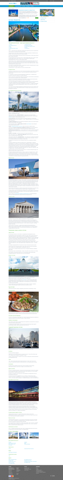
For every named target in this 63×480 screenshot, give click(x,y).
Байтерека (10, 116)
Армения (17, 471)
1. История (10, 44)
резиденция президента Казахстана (17, 126)
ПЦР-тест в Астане (11, 462)
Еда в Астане (11, 287)
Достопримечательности (28, 459)
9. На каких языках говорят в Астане (29, 46)
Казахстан (12, 8)
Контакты (37, 473)
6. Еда (9, 49)
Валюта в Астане (12, 417)
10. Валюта (25, 47)
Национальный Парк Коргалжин (29, 448)
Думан (25, 443)
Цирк (9, 455)
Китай (17, 474)
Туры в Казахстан (18, 6)
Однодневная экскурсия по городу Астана (27, 10)
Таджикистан (10, 473)
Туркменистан (11, 474)
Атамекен (25, 442)
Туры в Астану (43, 19)
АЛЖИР (10, 448)
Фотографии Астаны (27, 462)
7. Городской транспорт (27, 44)
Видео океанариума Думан (12, 459)
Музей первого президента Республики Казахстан (22, 193)
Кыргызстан (10, 472)
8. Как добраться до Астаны (28, 45)
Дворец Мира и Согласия (12, 443)
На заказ (32, 6)
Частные (23, 6)
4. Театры (10, 47)
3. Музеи (10, 46)
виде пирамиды (29, 123)
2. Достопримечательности (13, 45)
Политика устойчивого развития (40, 472)
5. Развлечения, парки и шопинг (13, 48)
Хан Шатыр (24, 279)
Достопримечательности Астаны (15, 90)
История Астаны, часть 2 (27, 460)
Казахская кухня (12, 290)
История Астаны (12, 69)
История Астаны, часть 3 (12, 461)
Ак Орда (10, 442)
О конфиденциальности (39, 471)
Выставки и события (44, 21)
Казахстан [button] (12, 6)
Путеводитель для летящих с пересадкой (30, 461)
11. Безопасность (26, 48)
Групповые (28, 6)
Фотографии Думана (12, 463)
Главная (10, 8)
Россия (17, 473)
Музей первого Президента (13, 452)
